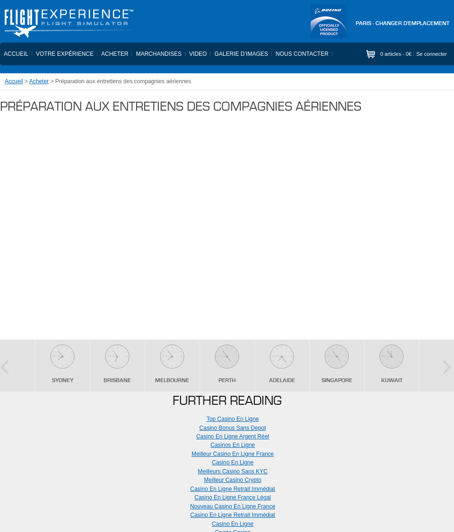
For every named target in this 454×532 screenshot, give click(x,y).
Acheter (114, 54)
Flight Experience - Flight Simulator (68, 23)
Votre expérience (65, 54)
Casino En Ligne (232, 462)
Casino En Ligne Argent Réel (232, 436)
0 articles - (395, 54)
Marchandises (159, 54)
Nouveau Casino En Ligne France (232, 506)
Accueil (16, 54)
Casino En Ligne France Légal (232, 497)
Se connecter (431, 54)
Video (198, 54)
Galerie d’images (241, 54)
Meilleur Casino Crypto (232, 480)
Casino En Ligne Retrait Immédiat (232, 489)
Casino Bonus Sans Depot (233, 428)
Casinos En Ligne (232, 445)
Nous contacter (302, 54)
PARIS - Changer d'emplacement (402, 23)
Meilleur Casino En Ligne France (233, 454)
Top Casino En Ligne (233, 419)
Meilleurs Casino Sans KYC (232, 471)
